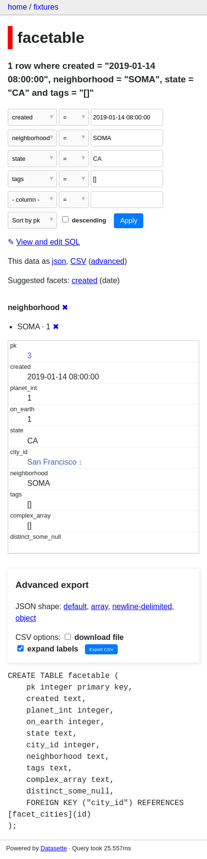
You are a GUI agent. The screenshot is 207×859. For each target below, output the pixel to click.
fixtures (45, 7)
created (84, 280)
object (25, 618)
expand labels (47, 649)
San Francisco (52, 462)
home (17, 7)
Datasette (54, 848)
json (59, 261)
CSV (78, 261)
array (99, 606)
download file (94, 637)
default (75, 606)
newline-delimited (142, 606)
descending (84, 220)
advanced (107, 261)
